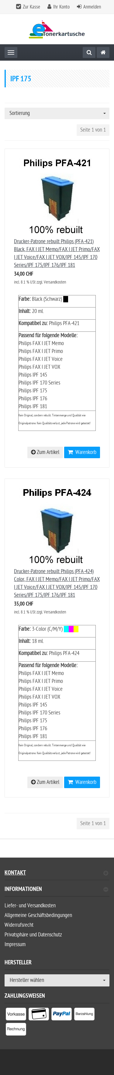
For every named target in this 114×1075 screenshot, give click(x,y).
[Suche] (89, 52)
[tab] (57, 892)
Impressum (15, 944)
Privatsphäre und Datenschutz (33, 935)
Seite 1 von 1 (93, 130)
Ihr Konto (61, 7)
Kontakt (56, 873)
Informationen (56, 890)
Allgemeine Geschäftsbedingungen (38, 915)
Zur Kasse (31, 7)
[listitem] (16, 1015)
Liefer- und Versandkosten (30, 905)
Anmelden (92, 7)
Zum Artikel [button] (45, 452)
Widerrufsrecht (19, 925)
